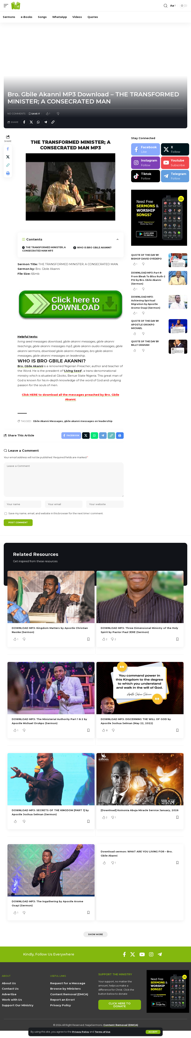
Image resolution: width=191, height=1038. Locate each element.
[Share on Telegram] (48, 122)
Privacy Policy (81, 1031)
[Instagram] (145, 164)
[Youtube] (175, 164)
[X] (175, 150)
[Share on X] (32, 122)
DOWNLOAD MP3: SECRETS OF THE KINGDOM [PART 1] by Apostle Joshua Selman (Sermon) (51, 819)
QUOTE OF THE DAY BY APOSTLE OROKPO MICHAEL (146, 325)
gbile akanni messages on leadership (92, 422)
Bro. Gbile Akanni (31, 367)
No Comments (16, 113)
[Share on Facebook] (24, 122)
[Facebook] (145, 150)
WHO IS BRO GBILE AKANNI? (96, 248)
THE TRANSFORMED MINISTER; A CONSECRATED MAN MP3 (45, 250)
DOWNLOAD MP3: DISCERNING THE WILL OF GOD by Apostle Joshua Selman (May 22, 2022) (140, 728)
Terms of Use (106, 1031)
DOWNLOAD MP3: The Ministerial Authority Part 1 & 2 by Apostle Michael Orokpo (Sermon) (50, 728)
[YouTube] (142, 962)
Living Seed (73, 372)
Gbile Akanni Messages (49, 422)
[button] (153, 1032)
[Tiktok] (145, 177)
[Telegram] (175, 177)
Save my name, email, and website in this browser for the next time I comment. (55, 519)
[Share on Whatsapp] (40, 122)
